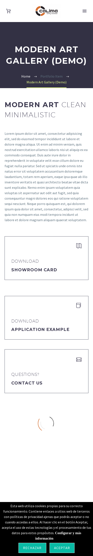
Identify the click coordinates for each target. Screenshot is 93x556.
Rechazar (32, 548)
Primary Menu (84, 11)
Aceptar (62, 548)
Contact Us (27, 383)
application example (40, 329)
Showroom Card (34, 269)
